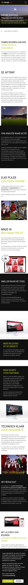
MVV (5, 53)
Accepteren (7, 581)
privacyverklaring (10, 575)
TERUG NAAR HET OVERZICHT (9, 31)
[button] (25, 2)
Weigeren (18, 581)
